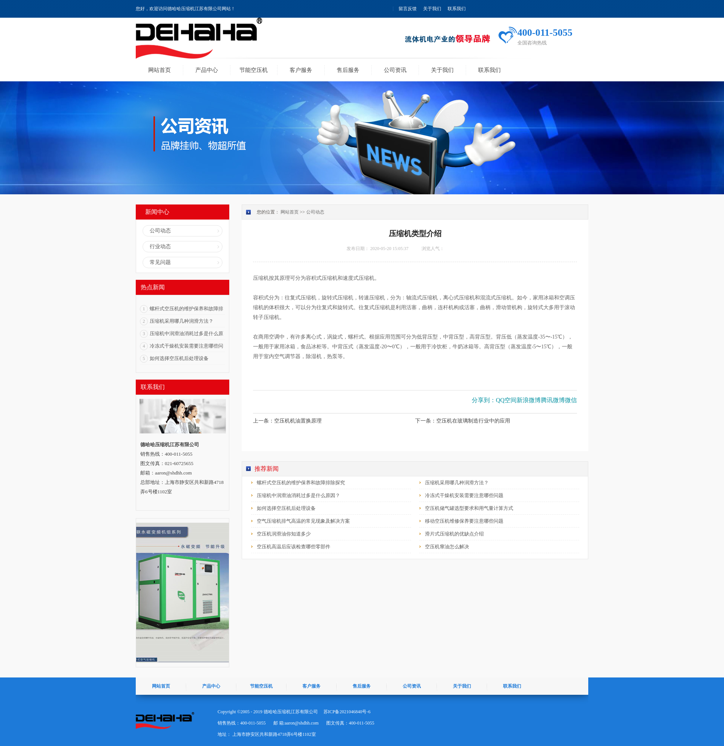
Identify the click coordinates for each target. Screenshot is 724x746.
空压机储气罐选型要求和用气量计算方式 (469, 508)
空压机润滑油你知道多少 (284, 534)
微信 (571, 400)
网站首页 (159, 70)
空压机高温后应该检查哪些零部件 (293, 546)
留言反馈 (408, 8)
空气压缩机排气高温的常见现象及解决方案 (303, 521)
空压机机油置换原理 (298, 421)
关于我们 (432, 8)
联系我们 (457, 8)
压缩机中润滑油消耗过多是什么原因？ (298, 495)
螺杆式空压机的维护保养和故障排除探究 (301, 482)
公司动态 (315, 212)
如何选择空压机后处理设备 (179, 358)
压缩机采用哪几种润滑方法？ (181, 321)
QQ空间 (506, 400)
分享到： (484, 400)
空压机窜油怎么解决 (447, 546)
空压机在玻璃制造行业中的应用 (473, 421)
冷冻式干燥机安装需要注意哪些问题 (464, 495)
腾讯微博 (553, 400)
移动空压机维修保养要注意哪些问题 (464, 521)
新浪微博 (529, 400)
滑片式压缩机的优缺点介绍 (454, 534)
